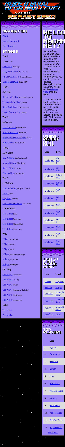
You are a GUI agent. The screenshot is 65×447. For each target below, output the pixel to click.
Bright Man (8, 315)
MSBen (48, 281)
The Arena (7, 310)
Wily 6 (6, 264)
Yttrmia (53, 398)
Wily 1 (6, 239)
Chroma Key (8, 173)
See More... (53, 432)
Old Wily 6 (7, 300)
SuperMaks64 (56, 427)
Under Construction (11, 112)
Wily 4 (6, 254)
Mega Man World (10, 71)
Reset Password (11, 41)
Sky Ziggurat (8, 158)
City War (7, 198)
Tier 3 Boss (8, 224)
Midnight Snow (10, 163)
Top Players (8, 46)
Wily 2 (6, 244)
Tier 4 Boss (8, 229)
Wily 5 (6, 259)
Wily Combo (8, 142)
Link (52, 376)
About (5, 36)
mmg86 (53, 369)
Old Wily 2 (7, 279)
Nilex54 (48, 287)
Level (5, 193)
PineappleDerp (56, 391)
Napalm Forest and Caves (14, 137)
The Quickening (10, 188)
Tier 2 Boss (8, 219)
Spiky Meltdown (10, 107)
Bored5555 (55, 383)
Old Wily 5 (7, 295)
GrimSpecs (55, 354)
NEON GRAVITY (11, 77)
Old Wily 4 (7, 290)
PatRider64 (55, 405)
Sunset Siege (8, 168)
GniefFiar (49, 293)
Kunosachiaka (56, 413)
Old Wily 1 (7, 274)
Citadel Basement (10, 82)
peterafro (54, 361)
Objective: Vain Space (12, 203)
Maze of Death (9, 127)
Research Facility (10, 97)
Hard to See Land (10, 132)
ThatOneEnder (56, 420)
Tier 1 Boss (8, 214)
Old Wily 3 (7, 285)
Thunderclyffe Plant (11, 102)
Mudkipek (49, 160)
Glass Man (7, 66)
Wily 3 (6, 249)
